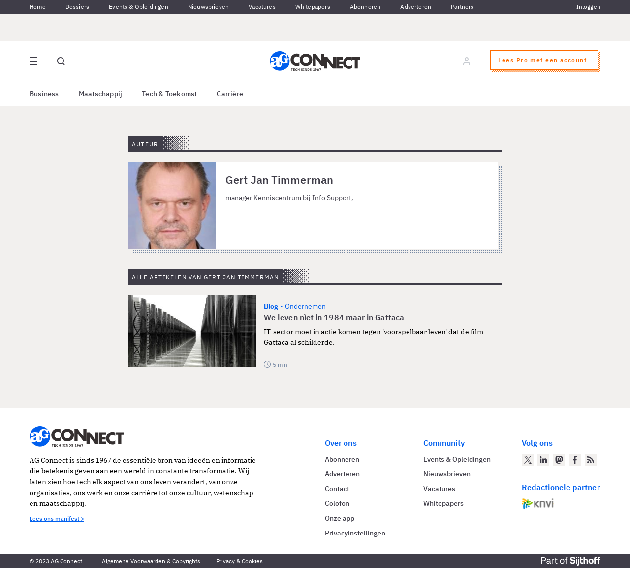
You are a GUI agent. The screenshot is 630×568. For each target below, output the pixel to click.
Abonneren (365, 6)
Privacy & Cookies (239, 561)
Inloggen (588, 6)
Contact (337, 488)
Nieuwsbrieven (208, 6)
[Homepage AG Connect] (315, 61)
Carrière (230, 93)
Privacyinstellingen (355, 533)
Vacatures (262, 6)
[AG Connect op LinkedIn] (543, 460)
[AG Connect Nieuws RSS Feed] (591, 460)
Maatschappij (101, 93)
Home (38, 6)
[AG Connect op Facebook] (575, 460)
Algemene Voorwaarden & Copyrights (151, 561)
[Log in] (467, 61)
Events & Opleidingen (138, 6)
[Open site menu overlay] (33, 61)
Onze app (339, 518)
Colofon (337, 503)
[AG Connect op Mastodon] (559, 460)
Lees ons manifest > (57, 518)
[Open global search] (61, 61)
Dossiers (77, 6)
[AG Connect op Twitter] (528, 460)
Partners (462, 6)
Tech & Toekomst (169, 93)
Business (44, 93)
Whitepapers (312, 6)
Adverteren (415, 6)
